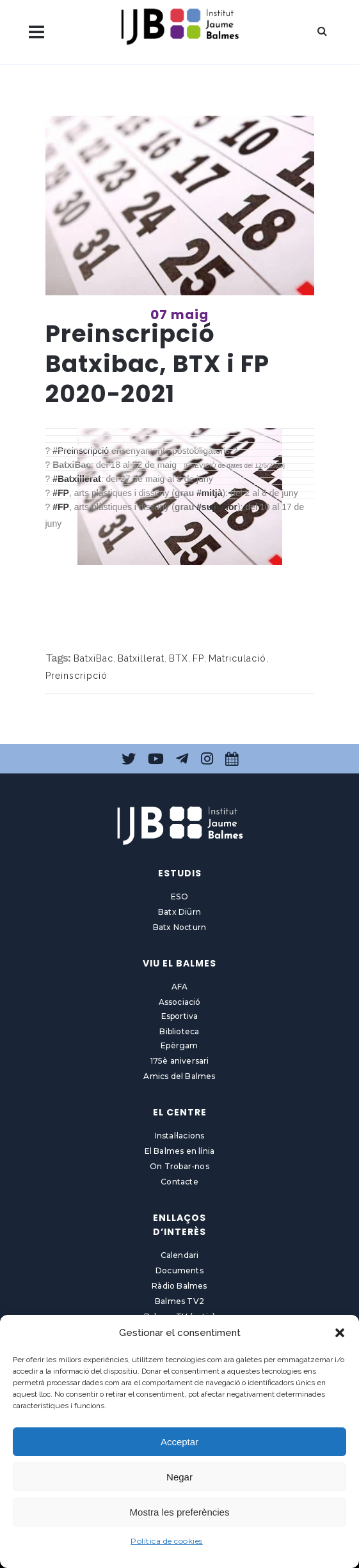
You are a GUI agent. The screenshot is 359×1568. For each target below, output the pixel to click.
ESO (179, 896)
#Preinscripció (81, 451)
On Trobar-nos (179, 1166)
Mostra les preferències (180, 1512)
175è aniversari (179, 1061)
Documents (179, 1270)
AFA (180, 986)
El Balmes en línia (180, 1151)
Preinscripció (76, 676)
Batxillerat (141, 658)
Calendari (180, 1255)
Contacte (179, 1181)
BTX (178, 658)
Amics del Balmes (179, 1076)
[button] (339, 1332)
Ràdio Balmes (179, 1286)
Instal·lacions (180, 1135)
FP (198, 658)
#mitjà (209, 493)
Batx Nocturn (179, 927)
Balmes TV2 (179, 1301)
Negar (179, 1476)
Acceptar (179, 1441)
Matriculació (237, 658)
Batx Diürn (179, 912)
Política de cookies (167, 1541)
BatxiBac (93, 658)
